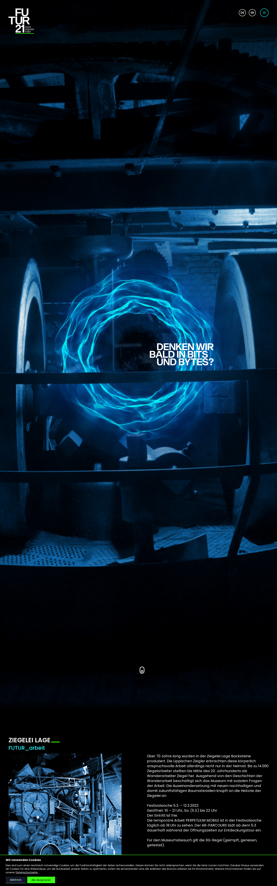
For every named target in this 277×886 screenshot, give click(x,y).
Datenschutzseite (27, 872)
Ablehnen (16, 880)
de (242, 13)
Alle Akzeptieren (41, 880)
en (252, 13)
